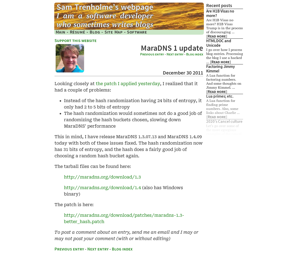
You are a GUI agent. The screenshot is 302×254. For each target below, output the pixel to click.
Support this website (75, 40)
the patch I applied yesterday (128, 83)
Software (137, 32)
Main (60, 32)
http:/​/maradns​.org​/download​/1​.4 (102, 187)
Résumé (77, 32)
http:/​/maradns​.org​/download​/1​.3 (102, 177)
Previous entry (152, 54)
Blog (95, 32)
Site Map (113, 32)
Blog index (194, 54)
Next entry (175, 54)
